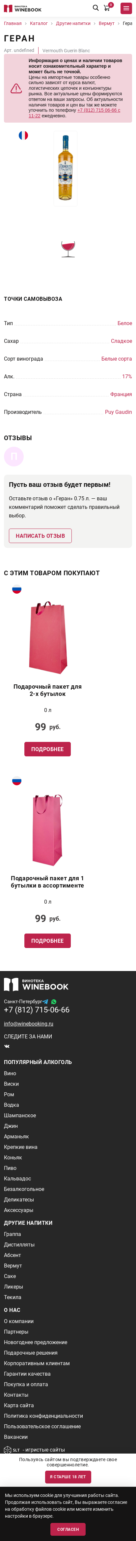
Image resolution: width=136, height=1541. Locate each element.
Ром (9, 1094)
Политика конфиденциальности (43, 1416)
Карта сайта (19, 1405)
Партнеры (16, 1332)
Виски (11, 1084)
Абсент (12, 1255)
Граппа (12, 1234)
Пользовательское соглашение (42, 1426)
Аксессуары (18, 1210)
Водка (11, 1105)
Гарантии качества (27, 1374)
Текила (12, 1297)
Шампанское (20, 1115)
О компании (19, 1321)
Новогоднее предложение (35, 1342)
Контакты (16, 1395)
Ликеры (13, 1287)
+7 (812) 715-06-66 (36, 1009)
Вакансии (16, 1437)
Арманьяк (16, 1136)
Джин (11, 1126)
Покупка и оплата (26, 1384)
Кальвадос (17, 1178)
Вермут (13, 1266)
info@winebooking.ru (28, 1024)
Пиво (10, 1168)
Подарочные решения (31, 1353)
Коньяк (13, 1157)
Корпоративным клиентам (37, 1363)
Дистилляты (19, 1245)
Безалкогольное (24, 1189)
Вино (10, 1073)
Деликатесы (19, 1200)
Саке (10, 1276)
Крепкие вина (21, 1147)
